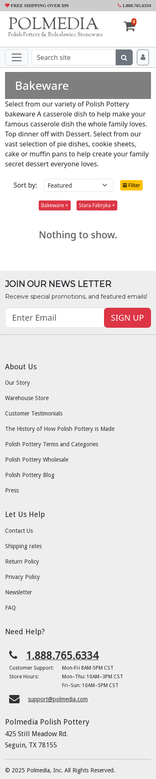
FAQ (10, 607)
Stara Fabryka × (97, 205)
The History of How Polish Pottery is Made (59, 428)
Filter (131, 185)
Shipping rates (23, 546)
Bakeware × (54, 205)
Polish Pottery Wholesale (36, 459)
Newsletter (18, 592)
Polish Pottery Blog (29, 475)
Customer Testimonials (33, 413)
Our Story (17, 382)
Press (12, 490)
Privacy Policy (22, 577)
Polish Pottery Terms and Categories (51, 444)
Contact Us (19, 530)
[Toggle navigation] (16, 57)
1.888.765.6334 (134, 5)
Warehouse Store (27, 398)
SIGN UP (127, 317)
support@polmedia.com (58, 699)
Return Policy (22, 561)
